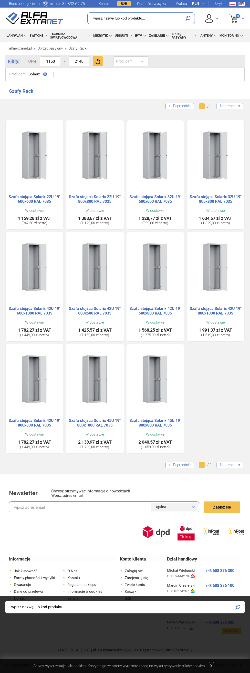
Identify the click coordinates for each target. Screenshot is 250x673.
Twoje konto (135, 584)
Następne (228, 106)
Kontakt (105, 4)
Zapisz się (222, 507)
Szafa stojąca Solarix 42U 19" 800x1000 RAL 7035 (215, 311)
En (242, 4)
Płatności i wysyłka (151, 4)
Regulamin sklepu (81, 584)
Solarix (34, 74)
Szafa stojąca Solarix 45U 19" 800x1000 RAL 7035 (95, 423)
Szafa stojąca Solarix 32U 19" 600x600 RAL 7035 (155, 199)
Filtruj (98, 61)
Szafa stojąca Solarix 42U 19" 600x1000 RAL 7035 (34, 311)
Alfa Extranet (34, 18)
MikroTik (100, 35)
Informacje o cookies (84, 591)
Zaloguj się (134, 571)
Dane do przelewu (28, 591)
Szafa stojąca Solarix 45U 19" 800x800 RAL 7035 (155, 423)
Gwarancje (22, 584)
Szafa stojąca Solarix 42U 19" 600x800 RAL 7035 (155, 311)
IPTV (138, 35)
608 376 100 (220, 585)
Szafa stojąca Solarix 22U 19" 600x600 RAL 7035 (34, 199)
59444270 (184, 576)
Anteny (206, 35)
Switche (36, 35)
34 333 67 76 (70, 4)
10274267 (184, 591)
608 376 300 (220, 570)
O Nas (72, 571)
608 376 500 (220, 622)
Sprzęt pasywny (179, 35)
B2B (124, 4)
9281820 (183, 628)
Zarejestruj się (136, 578)
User (212, 18)
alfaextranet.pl (20, 48)
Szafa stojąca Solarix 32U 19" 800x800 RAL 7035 (215, 199)
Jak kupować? (25, 571)
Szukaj (188, 18)
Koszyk (234, 13)
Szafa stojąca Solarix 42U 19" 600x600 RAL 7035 (95, 311)
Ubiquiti (121, 35)
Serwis (72, 598)
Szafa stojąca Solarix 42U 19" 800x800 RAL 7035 (34, 423)
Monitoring (229, 35)
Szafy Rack (77, 48)
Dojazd (19, 598)
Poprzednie (182, 106)
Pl (232, 4)
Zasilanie (157, 35)
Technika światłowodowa (63, 35)
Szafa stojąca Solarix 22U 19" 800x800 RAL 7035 (95, 199)
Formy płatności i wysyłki (34, 578)
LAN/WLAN (15, 35)
